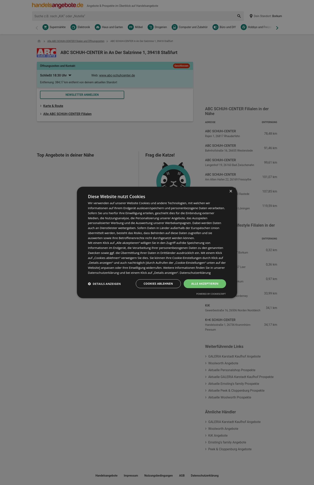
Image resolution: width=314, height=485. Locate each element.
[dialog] (157, 242)
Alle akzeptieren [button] (204, 283)
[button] (104, 283)
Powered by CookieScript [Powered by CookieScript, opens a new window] (211, 293)
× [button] (230, 191)
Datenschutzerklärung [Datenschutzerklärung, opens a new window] (195, 273)
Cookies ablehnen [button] (158, 283)
